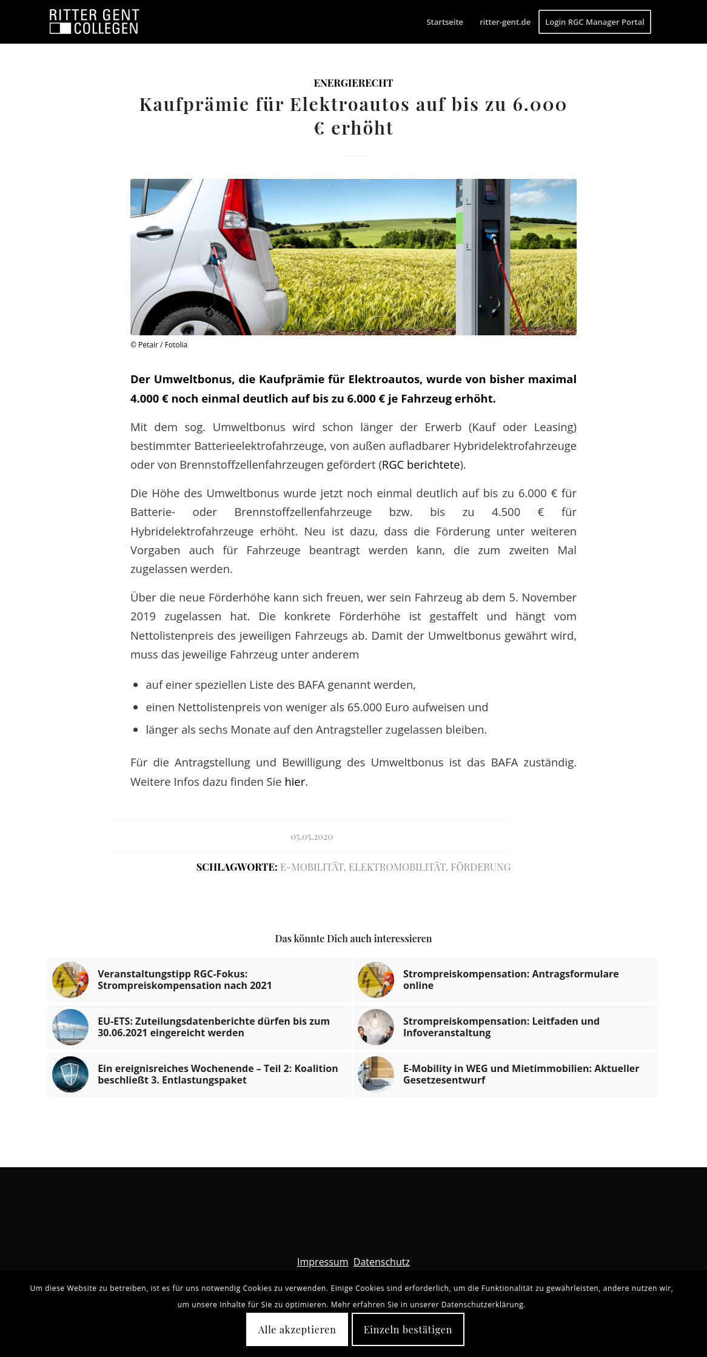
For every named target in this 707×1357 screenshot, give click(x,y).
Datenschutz (382, 1261)
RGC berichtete (421, 464)
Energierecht (353, 82)
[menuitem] (444, 22)
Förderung (481, 866)
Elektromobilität (397, 866)
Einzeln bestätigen (408, 1329)
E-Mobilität (311, 866)
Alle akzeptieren (297, 1329)
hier (294, 781)
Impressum (322, 1261)
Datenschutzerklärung (482, 1304)
